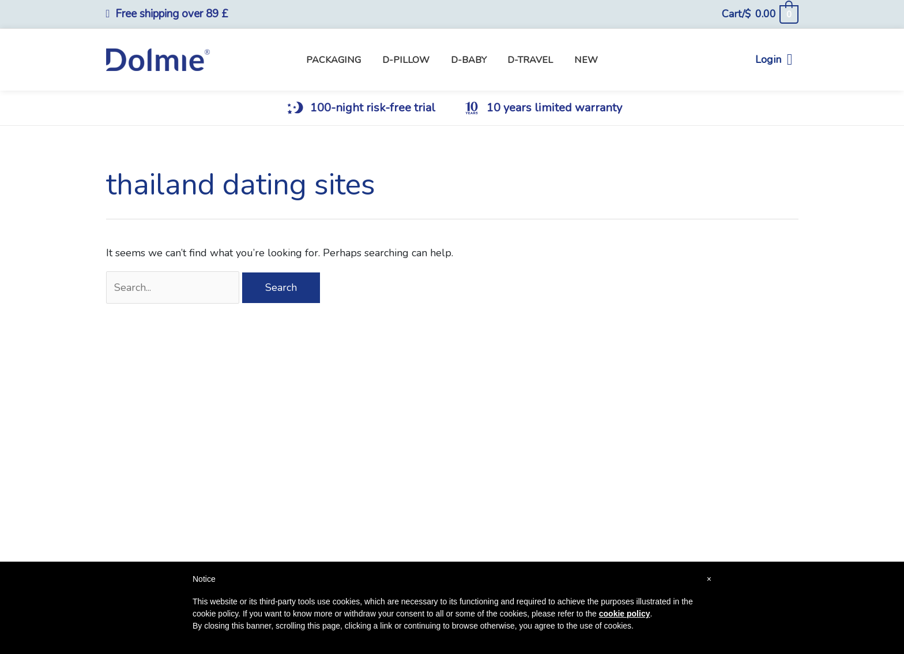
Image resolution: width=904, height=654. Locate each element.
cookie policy (624, 613)
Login (774, 60)
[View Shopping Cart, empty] (759, 14)
